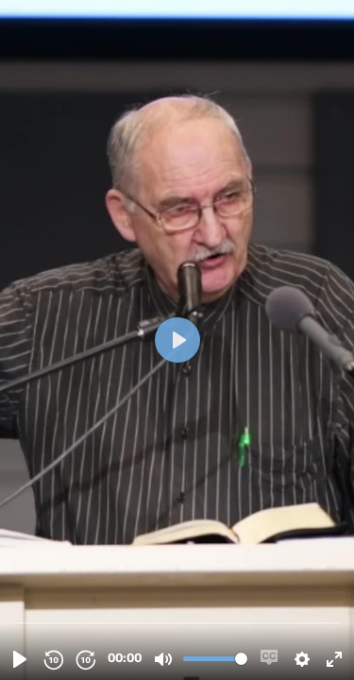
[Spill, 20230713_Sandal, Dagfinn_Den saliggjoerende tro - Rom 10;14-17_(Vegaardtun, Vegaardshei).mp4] (20, 659)
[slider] (179, 622)
